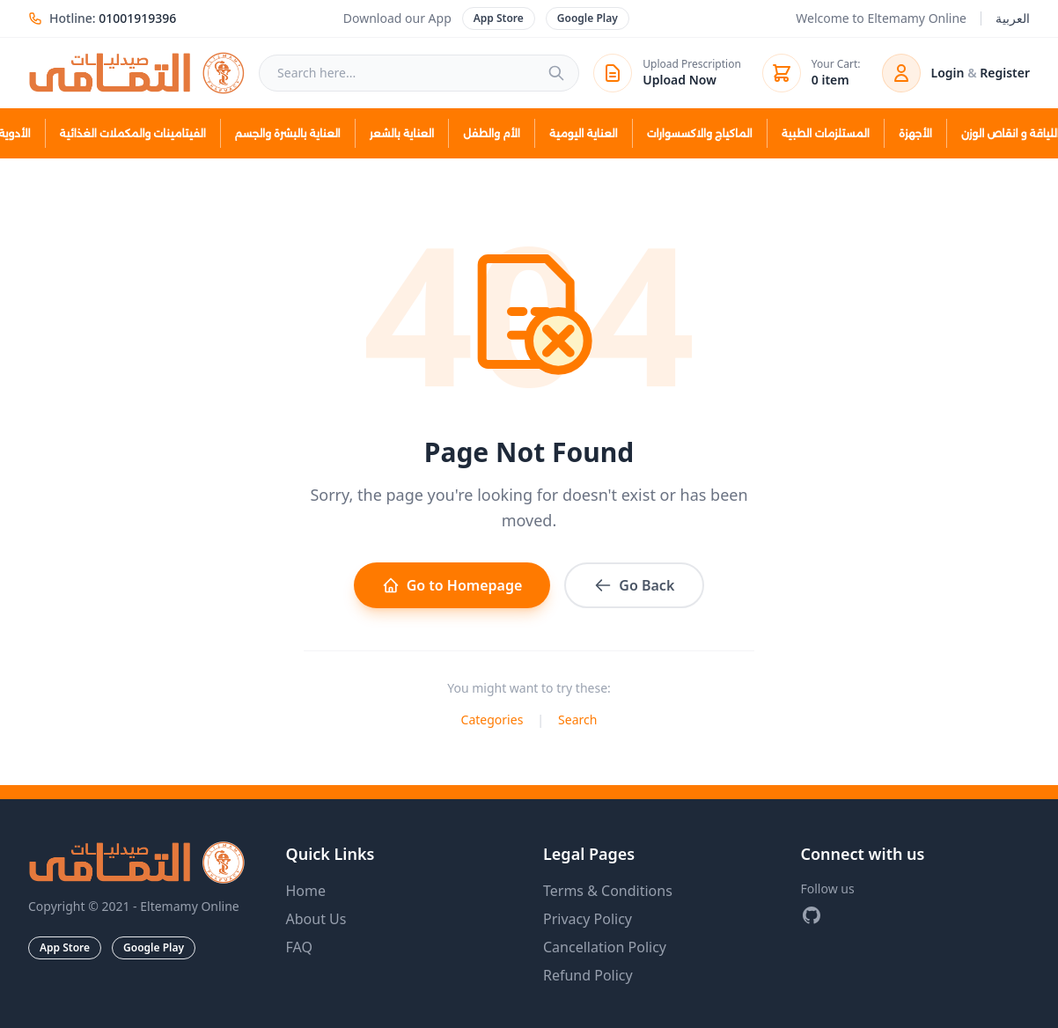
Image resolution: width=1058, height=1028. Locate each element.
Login (948, 72)
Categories (492, 719)
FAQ (299, 947)
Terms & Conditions (607, 890)
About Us (316, 919)
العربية (1013, 18)
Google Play (587, 18)
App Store (499, 18)
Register (1005, 72)
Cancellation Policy (604, 947)
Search (577, 719)
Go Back (634, 585)
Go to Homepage (452, 585)
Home (306, 890)
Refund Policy (588, 975)
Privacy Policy (587, 919)
